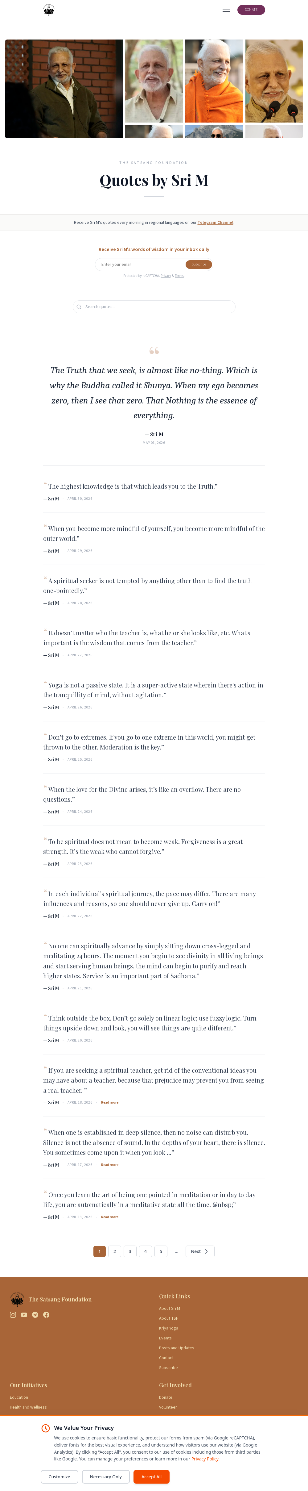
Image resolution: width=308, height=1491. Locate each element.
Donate (165, 1397)
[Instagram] (13, 1315)
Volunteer (168, 1407)
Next (200, 1251)
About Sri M (169, 1308)
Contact (166, 1358)
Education (19, 1397)
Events (165, 1338)
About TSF (168, 1318)
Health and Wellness (28, 1407)
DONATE (251, 9)
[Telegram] (35, 1315)
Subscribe (199, 264)
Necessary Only (106, 1477)
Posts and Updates (176, 1348)
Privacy (166, 276)
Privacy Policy (205, 1459)
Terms (179, 276)
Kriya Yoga (168, 1328)
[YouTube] (24, 1315)
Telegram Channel (215, 222)
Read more (109, 1102)
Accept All (152, 1477)
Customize (59, 1477)
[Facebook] (46, 1315)
